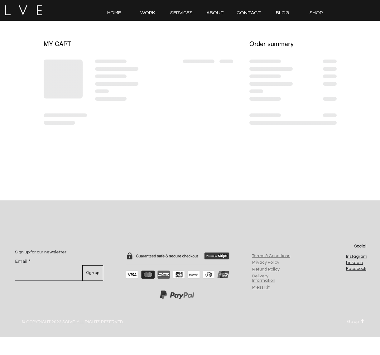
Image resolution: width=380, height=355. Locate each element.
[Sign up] (92, 273)
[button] (249, 13)
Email (21, 261)
